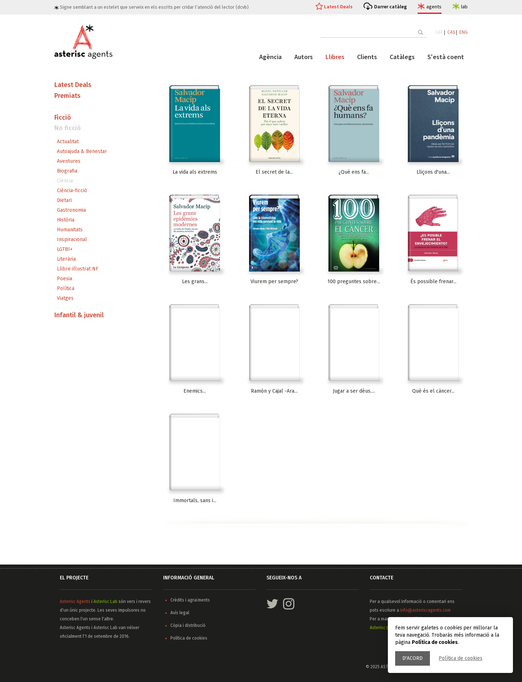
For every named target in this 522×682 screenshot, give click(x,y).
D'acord (412, 658)
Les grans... (195, 281)
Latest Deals (338, 6)
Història (65, 220)
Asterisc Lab (105, 601)
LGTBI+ (64, 249)
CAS (451, 32)
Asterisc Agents (75, 601)
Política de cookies (460, 658)
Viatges (65, 298)
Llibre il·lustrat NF (77, 269)
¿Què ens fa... (354, 172)
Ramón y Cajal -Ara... (274, 391)
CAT (439, 32)
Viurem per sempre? (274, 281)
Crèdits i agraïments (190, 600)
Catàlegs (402, 57)
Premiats (67, 96)
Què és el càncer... (433, 391)
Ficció (62, 117)
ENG (463, 32)
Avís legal (179, 612)
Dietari (64, 200)
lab (464, 6)
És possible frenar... (433, 281)
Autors (303, 57)
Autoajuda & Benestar (82, 151)
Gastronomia (71, 210)
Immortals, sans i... (194, 500)
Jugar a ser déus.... (354, 391)
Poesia (64, 279)
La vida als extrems (195, 172)
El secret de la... (274, 172)
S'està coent (445, 57)
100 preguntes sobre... (353, 281)
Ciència (65, 181)
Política (65, 288)
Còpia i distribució (188, 625)
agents (434, 6)
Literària (66, 259)
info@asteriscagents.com (425, 610)
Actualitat (68, 142)
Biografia (67, 171)
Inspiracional (72, 239)
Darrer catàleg (390, 6)
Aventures (68, 161)
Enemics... (194, 391)
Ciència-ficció (72, 190)
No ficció (67, 128)
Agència (270, 57)
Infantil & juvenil (79, 315)
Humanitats (70, 230)
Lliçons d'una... (433, 172)
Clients (367, 57)
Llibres (335, 57)
